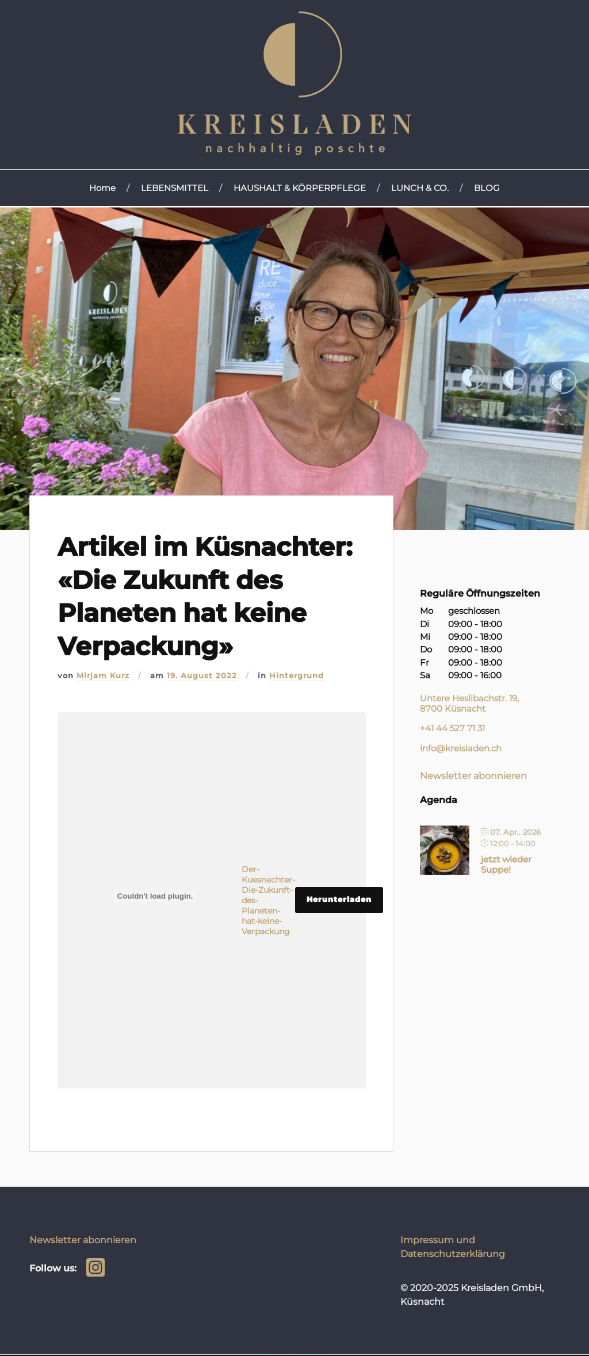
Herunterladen (339, 899)
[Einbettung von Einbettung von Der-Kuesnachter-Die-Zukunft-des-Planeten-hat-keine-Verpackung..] (155, 896)
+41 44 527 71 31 (452, 728)
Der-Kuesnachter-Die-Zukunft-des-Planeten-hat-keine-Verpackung (268, 900)
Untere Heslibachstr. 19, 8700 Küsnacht (469, 703)
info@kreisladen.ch (461, 748)
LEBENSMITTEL (174, 187)
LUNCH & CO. (420, 187)
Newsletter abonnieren (473, 775)
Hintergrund (296, 675)
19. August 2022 (202, 675)
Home (102, 187)
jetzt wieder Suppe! (506, 864)
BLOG (487, 187)
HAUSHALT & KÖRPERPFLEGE (300, 187)
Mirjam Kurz (103, 675)
